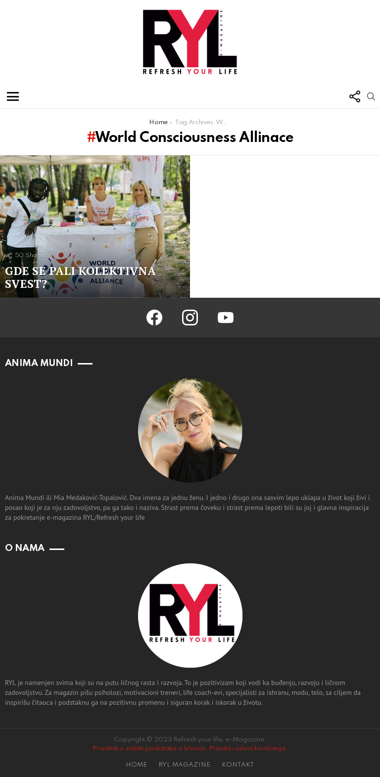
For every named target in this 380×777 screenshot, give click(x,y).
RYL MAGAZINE (184, 765)
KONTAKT (238, 765)
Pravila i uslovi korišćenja (247, 748)
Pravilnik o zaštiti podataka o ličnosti (149, 748)
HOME (136, 765)
